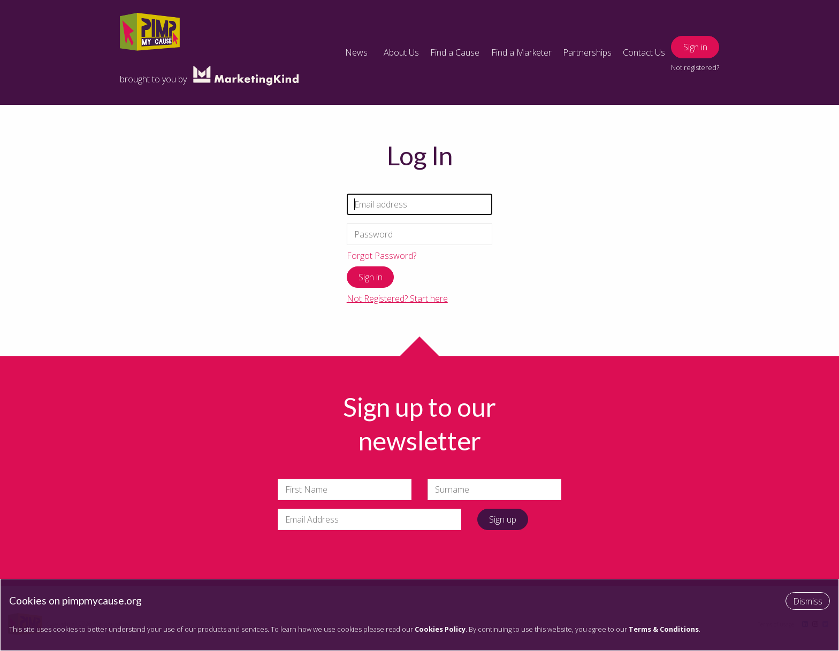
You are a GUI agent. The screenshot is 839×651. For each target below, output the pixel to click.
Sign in (695, 47)
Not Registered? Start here (397, 298)
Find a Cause (454, 52)
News (356, 52)
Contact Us (644, 52)
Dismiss (807, 601)
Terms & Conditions (664, 629)
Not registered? (695, 67)
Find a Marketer (521, 52)
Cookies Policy (440, 629)
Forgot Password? (381, 256)
